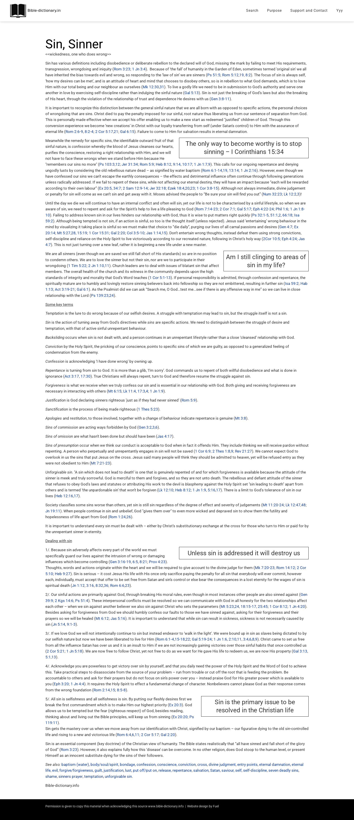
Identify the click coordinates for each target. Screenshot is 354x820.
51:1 (274, 215)
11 (107, 265)
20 (187, 188)
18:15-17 (248, 606)
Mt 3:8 (240, 418)
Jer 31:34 (130, 164)
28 (73, 233)
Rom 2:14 (101, 690)
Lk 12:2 (290, 194)
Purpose (274, 10)
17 (218, 490)
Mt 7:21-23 (100, 463)
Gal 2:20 (118, 233)
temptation (93, 776)
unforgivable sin (118, 776)
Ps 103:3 (107, 164)
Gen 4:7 (285, 227)
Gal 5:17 (244, 209)
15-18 (180, 639)
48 (303, 505)
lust (128, 770)
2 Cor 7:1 (227, 209)
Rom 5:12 (230, 75)
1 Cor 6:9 (203, 451)
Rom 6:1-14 (212, 170)
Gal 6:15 (127, 131)
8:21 (143, 562)
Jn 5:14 (59, 624)
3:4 (246, 639)
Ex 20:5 (105, 188)
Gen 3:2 (145, 427)
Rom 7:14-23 (207, 209)
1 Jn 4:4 (77, 684)
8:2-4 (89, 131)
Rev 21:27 (243, 451)
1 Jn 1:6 (220, 639)
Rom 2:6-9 (74, 131)
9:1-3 (71, 624)
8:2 (248, 75)
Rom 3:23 (122, 69)
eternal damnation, (275, 764)
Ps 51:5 (213, 75)
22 (188, 639)
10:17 (187, 164)
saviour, (227, 770)
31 (162, 87)
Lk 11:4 (129, 391)
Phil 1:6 (282, 209)
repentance (182, 770)
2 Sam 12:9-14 (135, 188)
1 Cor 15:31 (99, 233)
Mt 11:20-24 (273, 505)
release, (165, 770)
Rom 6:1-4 (165, 639)
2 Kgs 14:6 (64, 600)
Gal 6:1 (83, 289)
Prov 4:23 (157, 562)
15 (164, 233)
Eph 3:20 (61, 684)
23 (192, 188)
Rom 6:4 (124, 734)
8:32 (99, 585)
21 (116, 131)
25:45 (263, 606)
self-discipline (255, 770)
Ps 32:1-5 (260, 215)
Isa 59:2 (292, 283)
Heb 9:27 (62, 573)
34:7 (117, 188)
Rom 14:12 (285, 567)
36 (106, 585)
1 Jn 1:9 (156, 391)
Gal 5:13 (191, 93)
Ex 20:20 (180, 717)
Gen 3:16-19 (120, 562)
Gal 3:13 (300, 651)
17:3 (141, 391)
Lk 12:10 (165, 490)
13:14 (234, 170)
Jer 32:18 (158, 188)
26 (128, 517)
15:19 (82, 233)
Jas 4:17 (164, 436)
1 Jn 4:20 (297, 606)
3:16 (90, 585)
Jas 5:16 (118, 618)
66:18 (287, 215)
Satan (215, 770)
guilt (98, 770)
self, (238, 770)
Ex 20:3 (175, 705)
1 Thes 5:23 (148, 409)
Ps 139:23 (100, 295)
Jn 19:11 (52, 511)
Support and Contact (309, 10)
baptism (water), (75, 764)
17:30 (86, 376)
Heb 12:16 (64, 496)
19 (241, 75)
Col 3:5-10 (135, 233)
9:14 (177, 164)
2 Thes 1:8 (221, 451)
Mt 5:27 (63, 233)
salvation (201, 770)
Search (252, 10)
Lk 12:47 (293, 505)
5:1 (48, 657)
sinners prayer (70, 776)
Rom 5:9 (147, 164)
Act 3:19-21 (65, 289)
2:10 (232, 639)
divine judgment (222, 764)
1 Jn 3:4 (139, 69)
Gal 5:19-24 (202, 639)
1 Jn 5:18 (74, 651)
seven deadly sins (283, 770)
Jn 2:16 (250, 170)
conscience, (167, 764)
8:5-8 (121, 690)
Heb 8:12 (163, 164)
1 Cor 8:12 (278, 606)
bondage (127, 764)
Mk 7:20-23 (265, 567)
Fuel (216, 806)
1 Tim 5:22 (77, 265)
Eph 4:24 (289, 239)
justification (113, 770)
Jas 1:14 (153, 233)
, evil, (54, 770)
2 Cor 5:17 (104, 131)
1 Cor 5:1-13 (160, 277)
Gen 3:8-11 (220, 99)
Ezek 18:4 (176, 188)
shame (51, 776)
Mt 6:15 (114, 391)
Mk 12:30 (151, 87)
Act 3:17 (72, 376)
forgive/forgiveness (76, 770)
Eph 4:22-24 (263, 209)
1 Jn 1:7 (200, 164)
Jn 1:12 (78, 585)
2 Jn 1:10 (96, 265)
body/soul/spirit (104, 764)
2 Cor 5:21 (56, 651)
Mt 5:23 (227, 606)
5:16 (211, 490)
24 (111, 295)
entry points (247, 764)
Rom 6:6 (117, 585)
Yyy (339, 10)
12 (117, 164)
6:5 (135, 562)
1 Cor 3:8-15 (207, 188)
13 (53, 657)
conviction (187, 764)
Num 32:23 (272, 194)
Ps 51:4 (81, 600)
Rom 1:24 (117, 517)
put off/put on (145, 770)
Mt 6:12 (102, 618)
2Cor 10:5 (271, 239)
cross (202, 764)
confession (146, 764)
